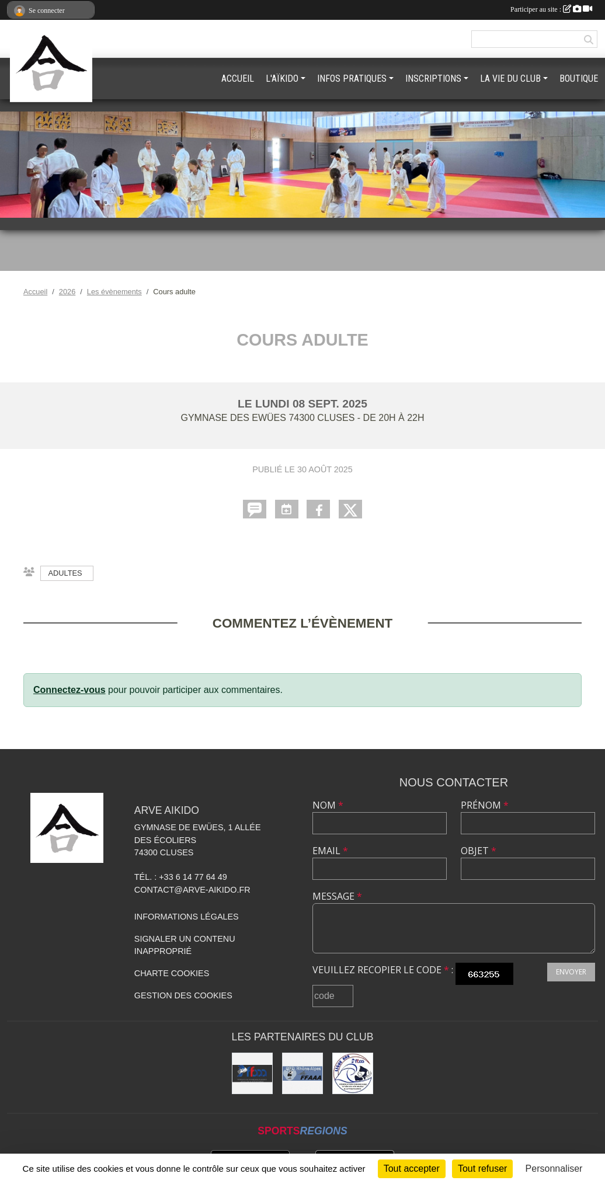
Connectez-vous (69, 690)
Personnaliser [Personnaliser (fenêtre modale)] (554, 1168)
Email (330, 850)
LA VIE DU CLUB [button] (510, 78)
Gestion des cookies (183, 995)
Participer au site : (551, 9)
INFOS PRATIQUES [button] (352, 78)
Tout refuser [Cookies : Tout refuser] (482, 1168)
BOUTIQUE (578, 78)
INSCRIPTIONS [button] (433, 78)
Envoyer (571, 972)
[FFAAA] (252, 1073)
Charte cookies (171, 973)
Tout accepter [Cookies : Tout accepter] (412, 1168)
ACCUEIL (237, 78)
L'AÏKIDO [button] (282, 78)
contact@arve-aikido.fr (192, 889)
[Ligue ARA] (352, 1073)
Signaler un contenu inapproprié (184, 945)
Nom (327, 805)
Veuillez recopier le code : (382, 969)
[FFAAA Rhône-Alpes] (302, 1073)
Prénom (485, 805)
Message (337, 896)
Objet (478, 850)
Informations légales (186, 916)
